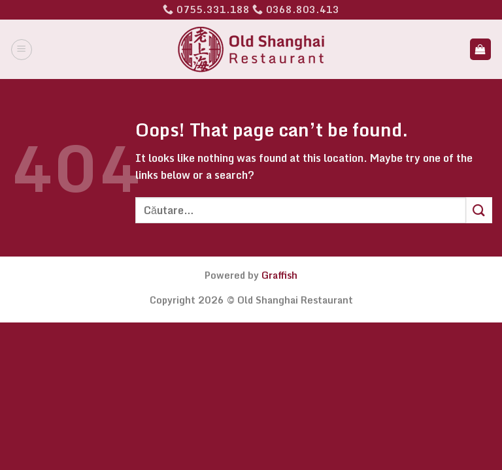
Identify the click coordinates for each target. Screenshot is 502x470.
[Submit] (479, 210)
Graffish (279, 275)
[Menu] (21, 49)
